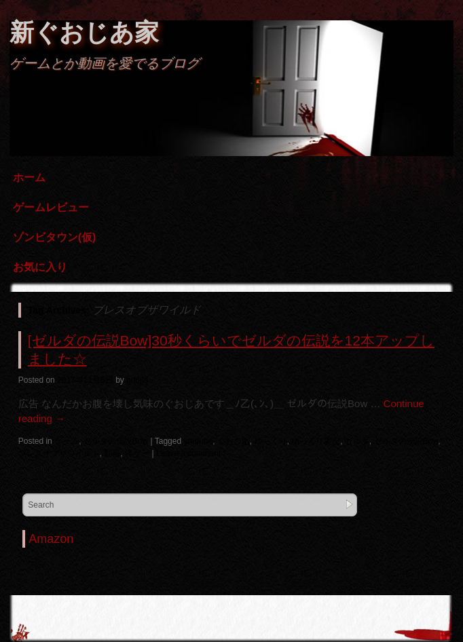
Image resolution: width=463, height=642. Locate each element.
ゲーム (66, 441)
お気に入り (40, 267)
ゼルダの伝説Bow (116, 441)
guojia (137, 380)
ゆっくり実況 (315, 441)
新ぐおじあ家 (84, 32)
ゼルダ (357, 441)
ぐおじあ (233, 441)
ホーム (29, 177)
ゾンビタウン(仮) (54, 237)
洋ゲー (137, 453)
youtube (197, 441)
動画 (112, 453)
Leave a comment (188, 453)
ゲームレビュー (51, 207)
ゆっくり (271, 441)
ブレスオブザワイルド (59, 453)
